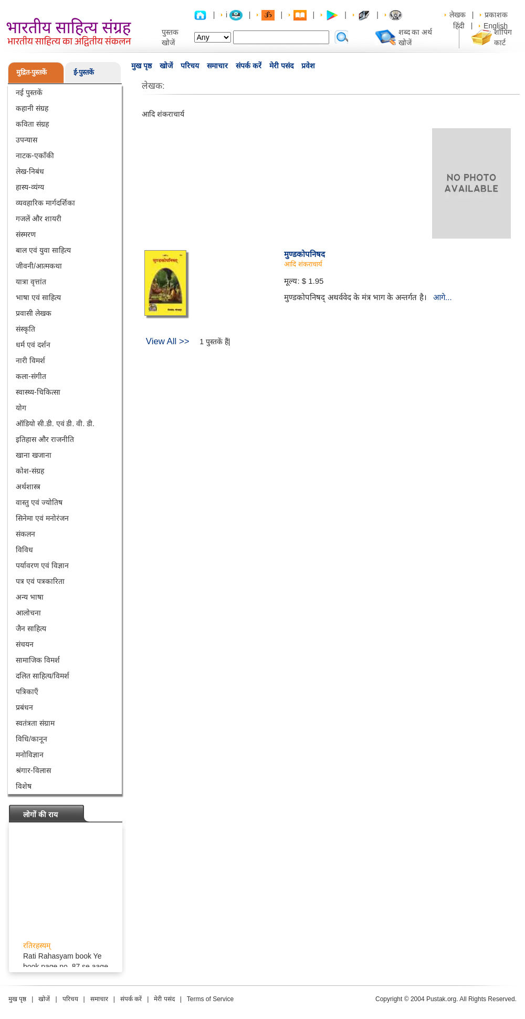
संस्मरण (26, 234)
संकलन (25, 534)
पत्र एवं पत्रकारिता (40, 581)
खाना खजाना (33, 455)
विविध (24, 549)
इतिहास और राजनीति (45, 439)
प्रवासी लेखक (33, 313)
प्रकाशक (496, 15)
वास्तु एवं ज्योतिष (39, 502)
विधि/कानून (31, 739)
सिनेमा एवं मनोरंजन (42, 518)
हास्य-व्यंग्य (30, 187)
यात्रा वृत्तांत (31, 281)
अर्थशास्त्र (28, 486)
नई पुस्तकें (29, 92)
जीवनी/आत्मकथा (39, 266)
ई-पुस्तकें (84, 72)
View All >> (168, 341)
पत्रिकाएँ (27, 691)
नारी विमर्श (30, 360)
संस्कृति (25, 329)
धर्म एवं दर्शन (33, 345)
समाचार (217, 65)
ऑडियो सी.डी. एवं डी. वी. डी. (55, 423)
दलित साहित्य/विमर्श (42, 676)
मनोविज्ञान (30, 754)
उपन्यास (26, 140)
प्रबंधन (24, 707)
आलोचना (28, 613)
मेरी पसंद (281, 65)
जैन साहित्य (31, 628)
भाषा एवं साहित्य (38, 297)
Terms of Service (210, 999)
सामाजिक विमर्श (38, 660)
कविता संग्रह (32, 124)
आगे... (442, 297)
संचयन (25, 644)
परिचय (190, 65)
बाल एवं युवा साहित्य (43, 250)
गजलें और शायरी (38, 218)
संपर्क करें (248, 65)
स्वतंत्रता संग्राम (35, 723)
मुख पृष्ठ (141, 65)
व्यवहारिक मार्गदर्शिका (45, 203)
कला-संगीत (31, 376)
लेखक (457, 15)
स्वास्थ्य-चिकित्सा (38, 392)
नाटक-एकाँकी (35, 155)
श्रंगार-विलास (33, 770)
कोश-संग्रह (30, 471)
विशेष (24, 786)
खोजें (166, 65)
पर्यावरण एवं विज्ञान (42, 565)
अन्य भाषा (30, 597)
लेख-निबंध (30, 171)
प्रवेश (308, 65)
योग (21, 408)
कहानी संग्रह (32, 108)
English (496, 26)
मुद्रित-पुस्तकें (31, 72)
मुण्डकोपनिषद (304, 254)
